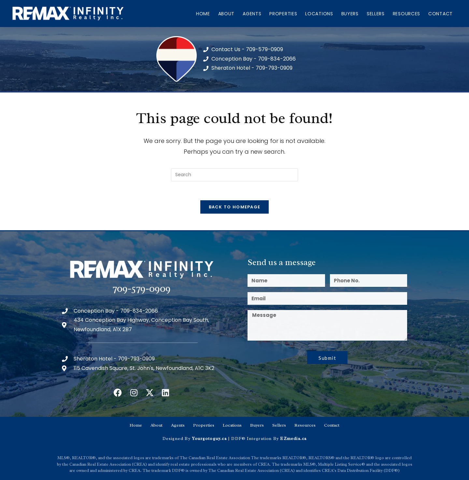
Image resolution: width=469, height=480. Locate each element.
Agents (252, 13)
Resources (406, 13)
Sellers (376, 13)
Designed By (177, 438)
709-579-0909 (142, 289)
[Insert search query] (234, 174)
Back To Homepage (235, 208)
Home (203, 13)
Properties (283, 13)
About (226, 13)
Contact (440, 13)
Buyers (350, 13)
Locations (319, 13)
